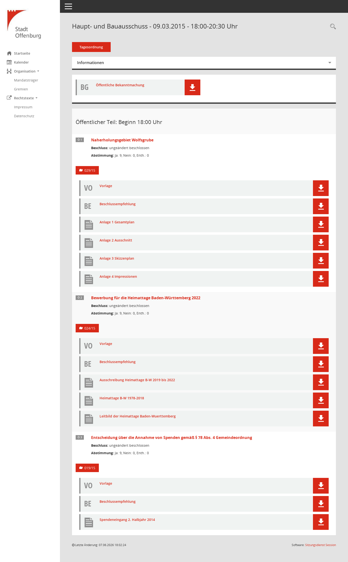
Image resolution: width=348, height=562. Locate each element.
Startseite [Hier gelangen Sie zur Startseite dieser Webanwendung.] (19, 53)
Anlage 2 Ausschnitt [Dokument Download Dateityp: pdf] (116, 240)
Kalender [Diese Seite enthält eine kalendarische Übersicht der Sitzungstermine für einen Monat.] (18, 62)
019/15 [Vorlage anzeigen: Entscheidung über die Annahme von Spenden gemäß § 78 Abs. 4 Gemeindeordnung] (90, 468)
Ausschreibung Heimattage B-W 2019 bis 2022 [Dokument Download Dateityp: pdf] (137, 380)
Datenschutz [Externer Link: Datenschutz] (24, 116)
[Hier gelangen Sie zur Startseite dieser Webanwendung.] (30, 23)
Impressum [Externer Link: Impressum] (23, 107)
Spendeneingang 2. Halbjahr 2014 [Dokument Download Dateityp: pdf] (127, 520)
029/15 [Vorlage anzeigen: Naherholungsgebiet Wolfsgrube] (90, 170)
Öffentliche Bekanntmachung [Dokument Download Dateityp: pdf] (120, 85)
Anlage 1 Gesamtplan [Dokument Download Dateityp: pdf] (117, 222)
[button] (30, 71)
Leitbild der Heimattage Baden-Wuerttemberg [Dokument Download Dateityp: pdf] (138, 416)
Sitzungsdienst (320, 545)
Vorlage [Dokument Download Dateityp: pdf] (106, 186)
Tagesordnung (92, 47)
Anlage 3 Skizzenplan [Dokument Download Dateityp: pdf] (117, 258)
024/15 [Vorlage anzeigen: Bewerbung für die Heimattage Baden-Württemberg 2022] (90, 328)
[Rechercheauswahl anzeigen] (332, 27)
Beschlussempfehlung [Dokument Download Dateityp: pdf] (118, 204)
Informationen (91, 62)
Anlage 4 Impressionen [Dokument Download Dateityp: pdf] (119, 277)
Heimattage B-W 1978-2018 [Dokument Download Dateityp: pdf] (122, 398)
